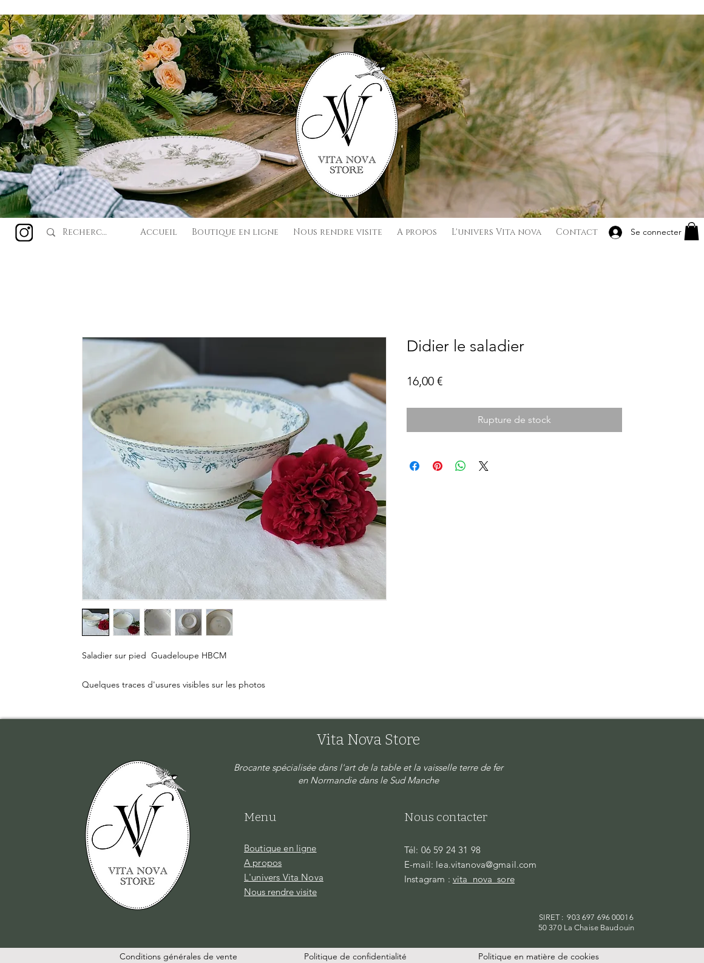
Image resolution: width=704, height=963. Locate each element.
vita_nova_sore (484, 879)
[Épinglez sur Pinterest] (437, 466)
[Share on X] (483, 466)
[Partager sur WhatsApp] (460, 466)
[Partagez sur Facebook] (414, 466)
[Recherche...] (87, 232)
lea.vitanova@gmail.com (486, 864)
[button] (691, 231)
